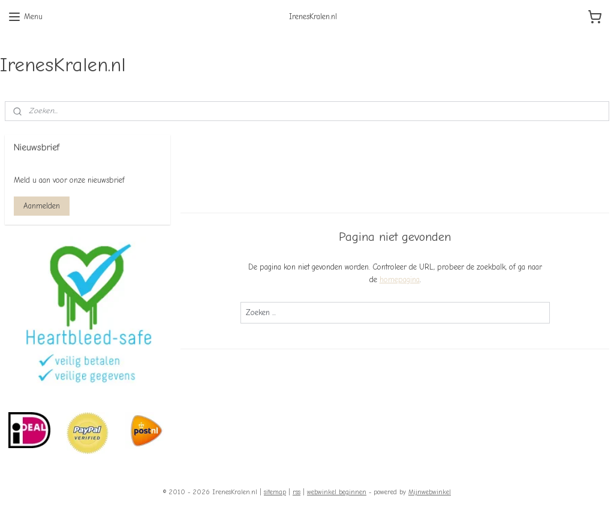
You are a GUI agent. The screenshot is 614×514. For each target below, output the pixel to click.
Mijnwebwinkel (429, 492)
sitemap (275, 492)
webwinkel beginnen (336, 492)
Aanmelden (41, 205)
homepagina (399, 278)
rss (296, 492)
